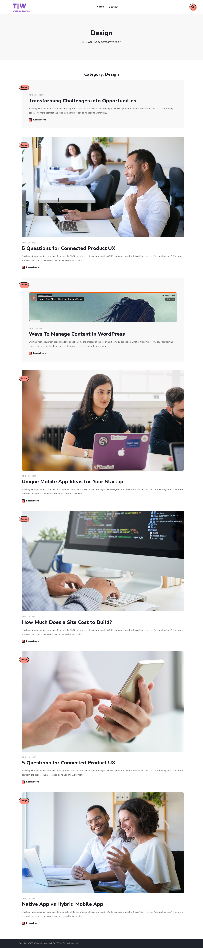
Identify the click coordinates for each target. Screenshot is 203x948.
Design (24, 87)
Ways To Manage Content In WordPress (77, 334)
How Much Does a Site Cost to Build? (67, 622)
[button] (192, 7)
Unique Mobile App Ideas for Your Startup (72, 481)
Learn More (37, 119)
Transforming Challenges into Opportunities (82, 100)
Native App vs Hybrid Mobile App (62, 904)
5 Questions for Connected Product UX (68, 248)
